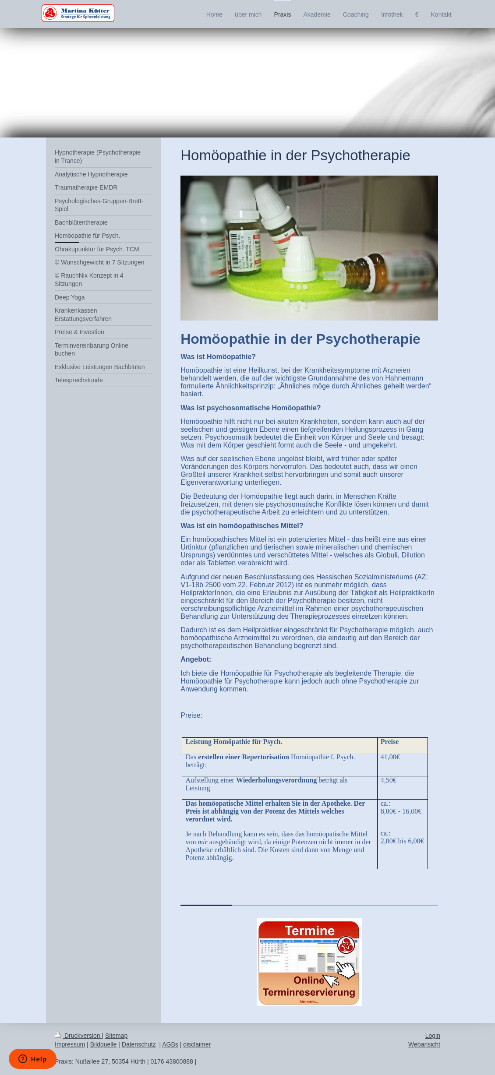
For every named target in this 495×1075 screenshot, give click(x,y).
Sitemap (116, 1035)
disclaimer (197, 1044)
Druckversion (78, 1035)
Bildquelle (103, 1044)
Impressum (70, 1044)
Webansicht (424, 1044)
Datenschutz (139, 1044)
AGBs (170, 1044)
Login (432, 1035)
